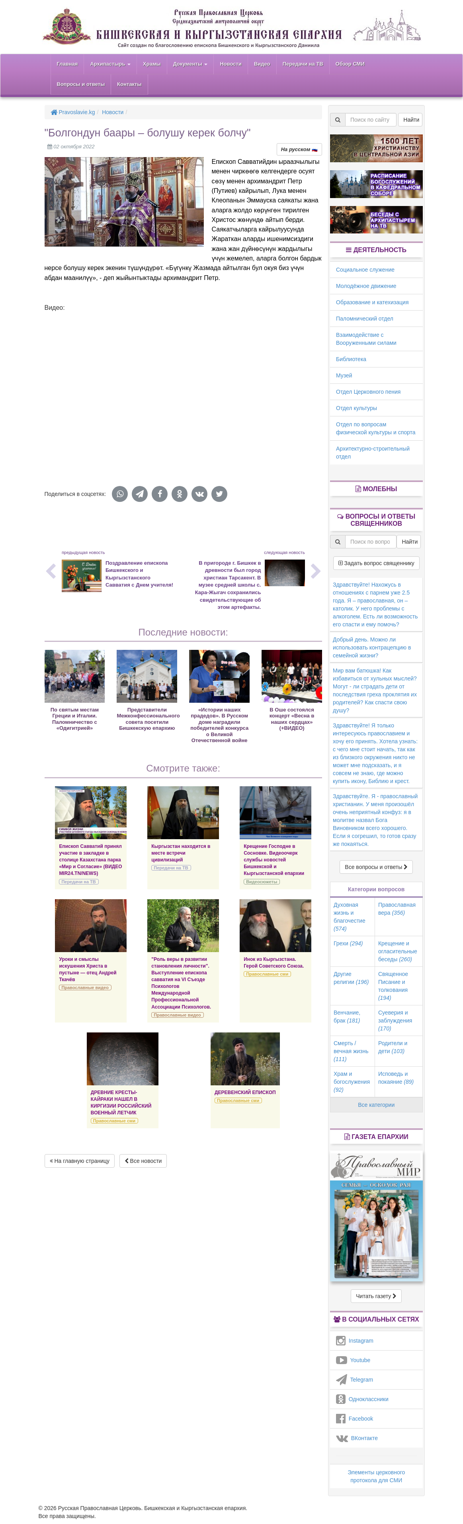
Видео (262, 64)
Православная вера (397, 909)
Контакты (129, 84)
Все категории (376, 1105)
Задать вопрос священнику (376, 563)
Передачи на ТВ (303, 64)
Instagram (354, 1340)
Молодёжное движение (366, 286)
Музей (344, 375)
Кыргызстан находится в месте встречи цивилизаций (180, 853)
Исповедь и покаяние (396, 1078)
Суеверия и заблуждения (395, 1020)
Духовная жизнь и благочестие (349, 917)
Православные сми (267, 974)
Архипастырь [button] (110, 64)
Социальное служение (365, 269)
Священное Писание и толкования (393, 986)
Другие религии (351, 978)
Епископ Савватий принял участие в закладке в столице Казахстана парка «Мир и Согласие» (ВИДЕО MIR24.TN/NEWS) (90, 860)
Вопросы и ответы (81, 84)
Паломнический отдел (364, 318)
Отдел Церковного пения (368, 392)
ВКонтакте (357, 1438)
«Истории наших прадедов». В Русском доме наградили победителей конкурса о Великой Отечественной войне (219, 725)
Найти (411, 120)
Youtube (353, 1360)
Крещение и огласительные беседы (397, 951)
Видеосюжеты (261, 881)
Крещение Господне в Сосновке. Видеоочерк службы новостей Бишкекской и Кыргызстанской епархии (274, 860)
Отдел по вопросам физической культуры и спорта (376, 428)
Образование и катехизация (372, 302)
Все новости (143, 1161)
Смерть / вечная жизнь (351, 1051)
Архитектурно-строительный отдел (373, 452)
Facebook (354, 1418)
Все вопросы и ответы (376, 867)
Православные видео (84, 987)
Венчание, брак (347, 1016)
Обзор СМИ (350, 64)
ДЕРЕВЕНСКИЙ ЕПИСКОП (245, 1092)
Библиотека (351, 359)
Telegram (354, 1379)
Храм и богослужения (352, 1082)
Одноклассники (362, 1399)
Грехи (348, 943)
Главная (67, 64)
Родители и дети (392, 1047)
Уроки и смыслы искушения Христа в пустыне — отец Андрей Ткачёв (87, 969)
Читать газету (376, 1296)
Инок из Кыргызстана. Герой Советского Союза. (274, 962)
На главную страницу (80, 1161)
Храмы (152, 64)
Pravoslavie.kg (73, 112)
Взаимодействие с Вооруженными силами (366, 339)
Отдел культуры (356, 408)
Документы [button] (190, 64)
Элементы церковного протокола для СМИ (376, 1476)
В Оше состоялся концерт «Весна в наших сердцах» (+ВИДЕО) (292, 719)
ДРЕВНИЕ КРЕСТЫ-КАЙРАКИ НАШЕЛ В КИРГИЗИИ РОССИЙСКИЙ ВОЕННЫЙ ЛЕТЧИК (121, 1103)
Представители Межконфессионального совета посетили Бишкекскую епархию (148, 719)
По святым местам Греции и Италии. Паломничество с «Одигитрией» (75, 719)
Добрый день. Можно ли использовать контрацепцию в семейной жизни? (372, 647)
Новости (231, 64)
